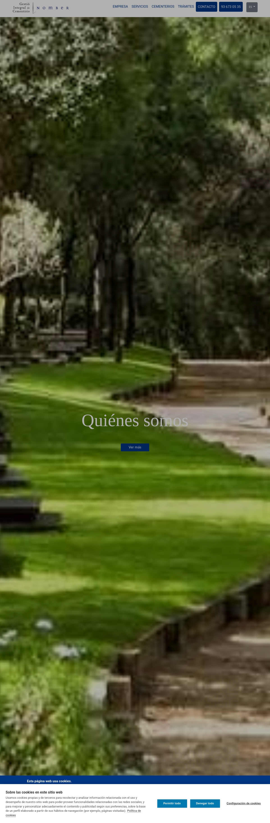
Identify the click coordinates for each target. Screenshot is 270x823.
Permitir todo (172, 803)
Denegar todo (205, 803)
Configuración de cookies (244, 803)
